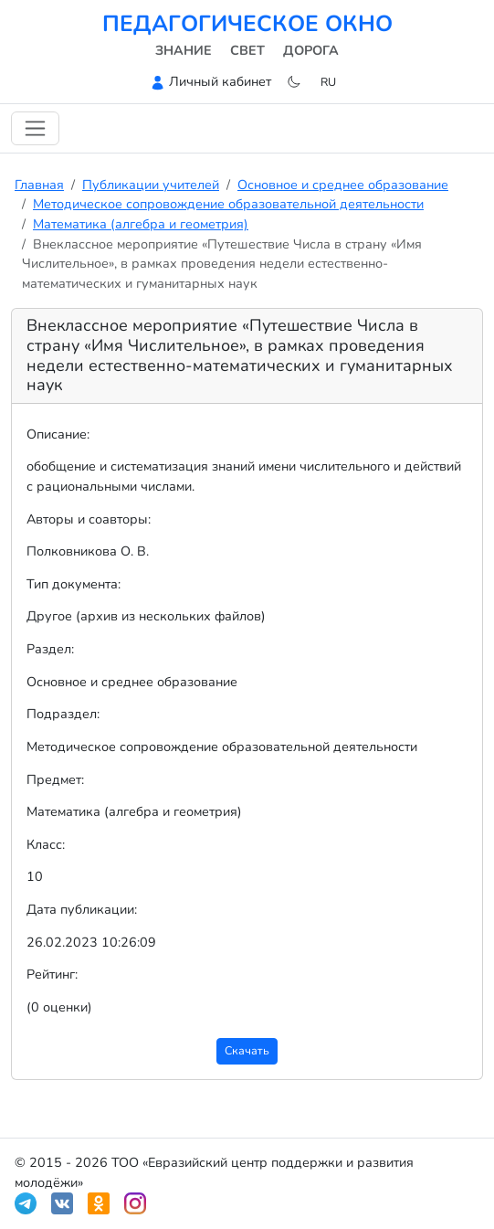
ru (328, 82)
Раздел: (50, 649)
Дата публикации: (81, 909)
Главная (39, 184)
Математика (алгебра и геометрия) (140, 224)
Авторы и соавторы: (88, 519)
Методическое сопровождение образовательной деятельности (228, 204)
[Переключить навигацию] (35, 128)
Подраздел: (63, 714)
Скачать (247, 1050)
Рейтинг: (52, 974)
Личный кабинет (220, 81)
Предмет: (55, 779)
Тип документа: (73, 584)
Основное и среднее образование (342, 184)
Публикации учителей (150, 184)
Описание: (57, 434)
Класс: (45, 844)
